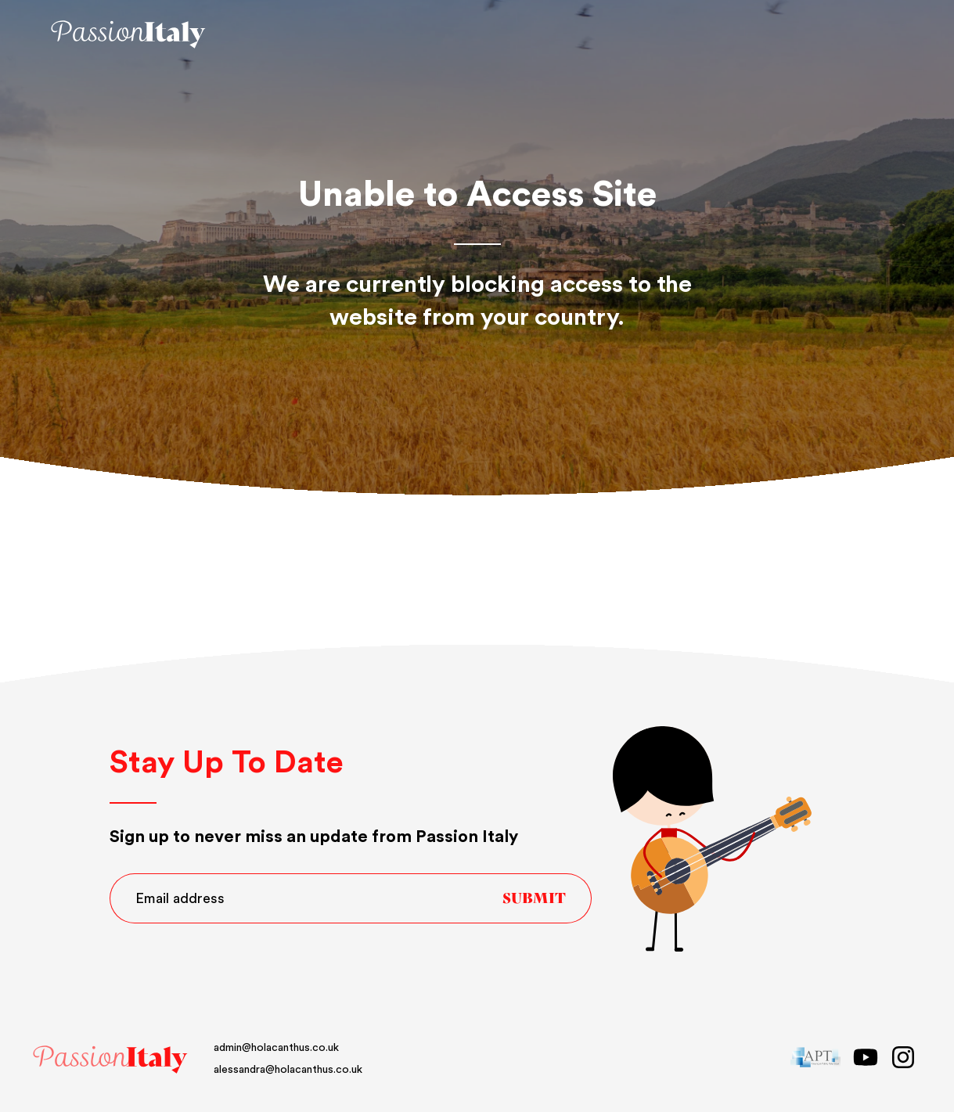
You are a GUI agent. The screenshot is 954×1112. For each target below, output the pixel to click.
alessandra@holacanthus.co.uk (288, 1069)
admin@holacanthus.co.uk (276, 1047)
